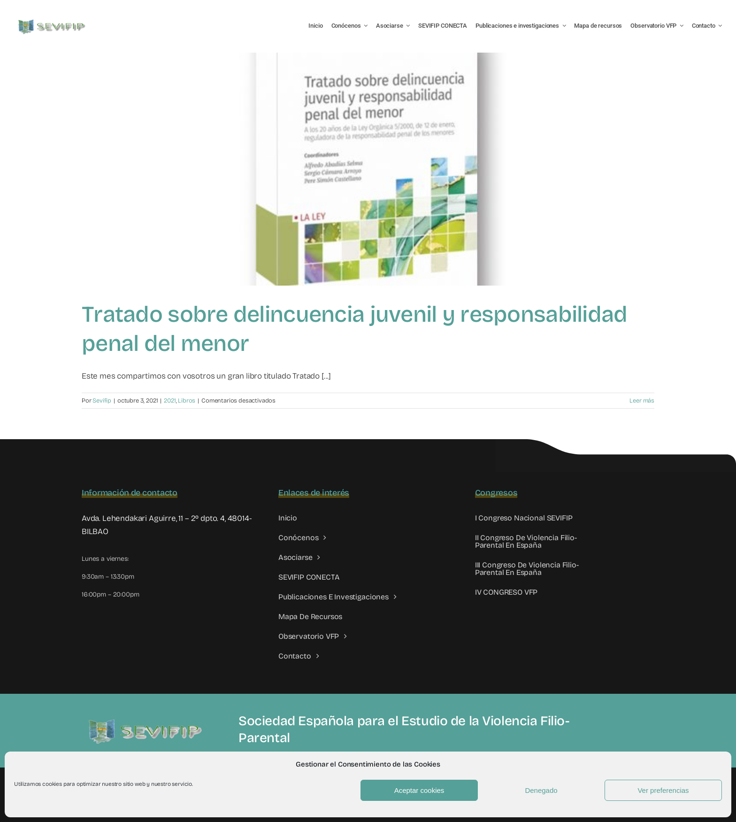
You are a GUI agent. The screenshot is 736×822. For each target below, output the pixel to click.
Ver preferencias (663, 790)
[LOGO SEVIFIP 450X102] (53, 21)
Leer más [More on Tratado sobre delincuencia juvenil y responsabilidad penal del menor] (641, 400)
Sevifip (101, 400)
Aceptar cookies (419, 790)
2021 (170, 400)
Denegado (541, 790)
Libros (186, 400)
